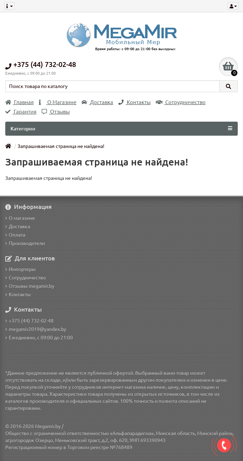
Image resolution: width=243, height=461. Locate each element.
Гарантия (20, 112)
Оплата (15, 235)
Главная (19, 102)
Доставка (97, 102)
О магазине (20, 218)
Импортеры (20, 269)
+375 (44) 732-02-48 (29, 321)
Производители (25, 243)
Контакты (134, 102)
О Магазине (57, 102)
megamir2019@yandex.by (35, 329)
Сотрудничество (181, 102)
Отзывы (56, 112)
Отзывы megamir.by (29, 286)
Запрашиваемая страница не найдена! (61, 146)
